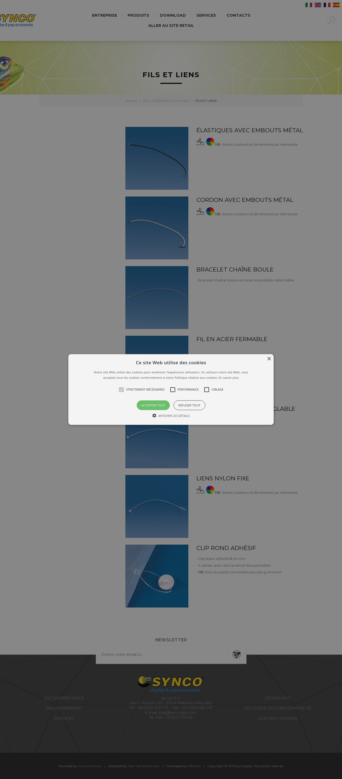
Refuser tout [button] (189, 405)
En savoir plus (229, 377)
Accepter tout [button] (153, 405)
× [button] (269, 359)
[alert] (171, 389)
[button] (171, 389)
